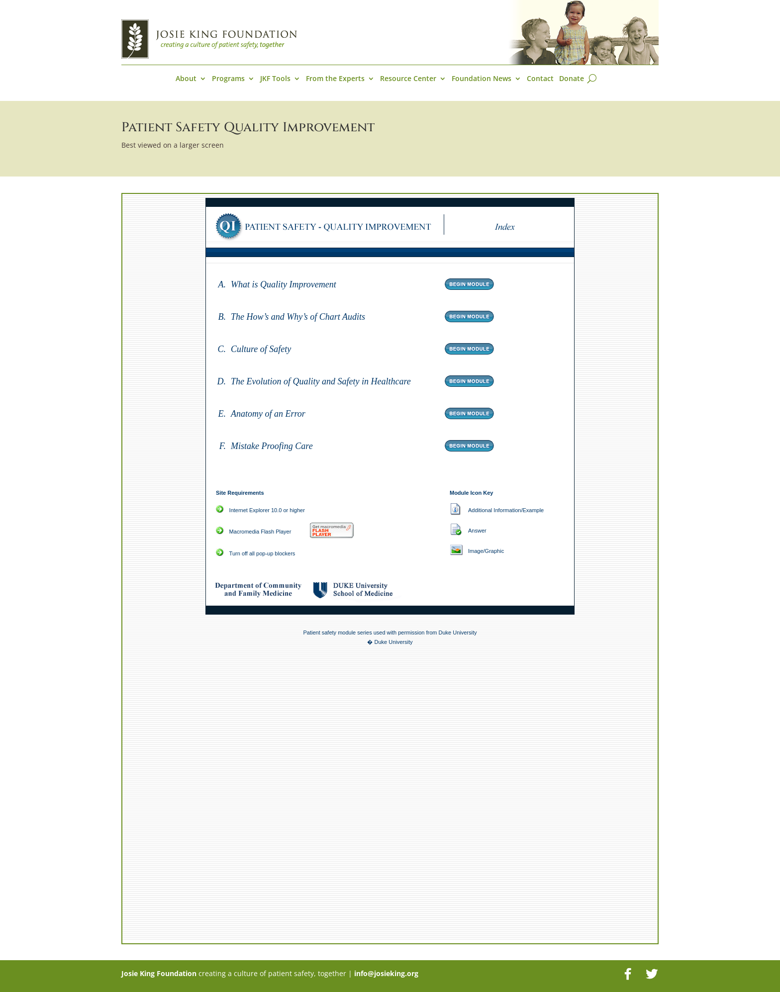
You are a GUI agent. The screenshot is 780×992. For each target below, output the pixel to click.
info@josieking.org (386, 973)
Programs (228, 79)
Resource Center (408, 79)
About (186, 79)
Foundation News (481, 79)
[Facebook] (628, 974)
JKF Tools (275, 79)
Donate (571, 79)
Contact (540, 79)
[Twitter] (652, 974)
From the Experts (335, 79)
